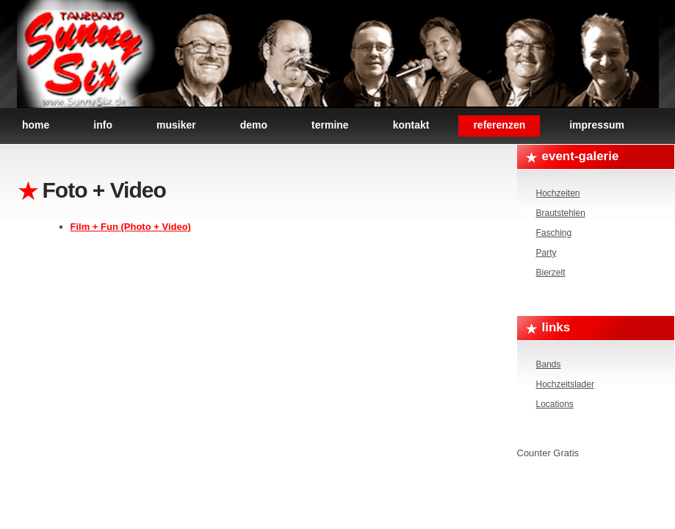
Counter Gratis (548, 452)
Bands (548, 364)
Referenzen (499, 125)
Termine (330, 125)
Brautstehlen (560, 213)
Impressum (596, 125)
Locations (555, 404)
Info (102, 125)
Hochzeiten (558, 193)
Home (35, 125)
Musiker (176, 125)
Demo (253, 125)
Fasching (554, 233)
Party (546, 253)
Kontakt (411, 125)
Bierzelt (551, 272)
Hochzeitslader (565, 384)
